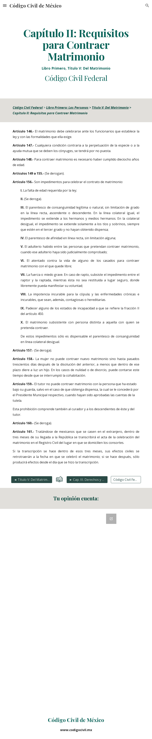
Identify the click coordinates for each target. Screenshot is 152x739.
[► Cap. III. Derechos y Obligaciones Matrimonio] (87, 479)
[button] (5, 5)
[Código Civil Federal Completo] (126, 479)
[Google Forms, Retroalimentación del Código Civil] (76, 609)
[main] (76, 55)
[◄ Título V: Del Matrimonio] (31, 479)
